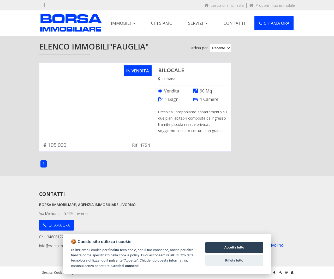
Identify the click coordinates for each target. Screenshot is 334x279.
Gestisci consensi (125, 266)
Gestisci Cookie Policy (58, 272)
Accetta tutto (234, 247)
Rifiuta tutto (234, 260)
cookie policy (129, 255)
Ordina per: (198, 47)
